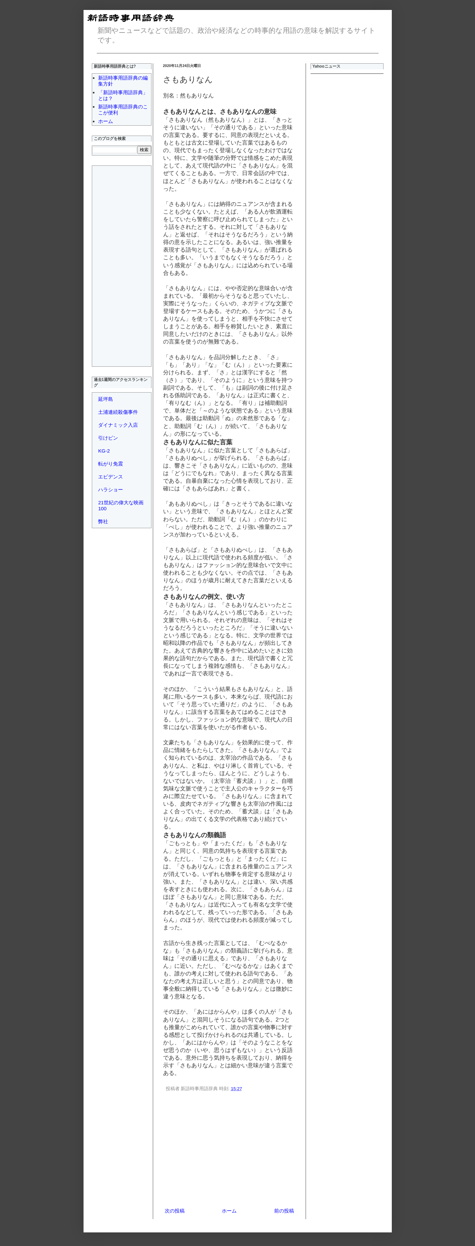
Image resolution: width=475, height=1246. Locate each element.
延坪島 (105, 399)
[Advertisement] (229, 1150)
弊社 (103, 521)
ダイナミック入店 (118, 425)
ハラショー (110, 489)
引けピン (108, 438)
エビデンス (110, 476)
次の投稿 (175, 1211)
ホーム (229, 1211)
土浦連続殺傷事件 (118, 412)
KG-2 (104, 451)
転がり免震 (110, 464)
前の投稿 (284, 1211)
